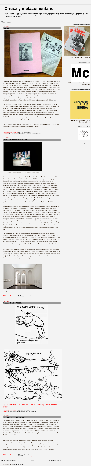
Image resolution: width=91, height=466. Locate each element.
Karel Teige (22, 133)
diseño (17, 133)
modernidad (28, 133)
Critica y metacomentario (29, 8)
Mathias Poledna (30, 297)
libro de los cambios (21, 456)
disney (9, 297)
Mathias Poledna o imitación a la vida (15, 140)
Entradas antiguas (55, 460)
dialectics (18, 411)
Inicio (32, 460)
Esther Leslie (15, 297)
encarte (54, 100)
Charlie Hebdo (12, 411)
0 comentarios (27, 132)
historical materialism (31, 411)
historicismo (22, 297)
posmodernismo (39, 297)
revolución (28, 456)
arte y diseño (11, 133)
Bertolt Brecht (11, 456)
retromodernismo (36, 133)
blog (8, 253)
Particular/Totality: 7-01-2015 (12, 303)
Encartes (6, 28)
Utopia (33, 456)
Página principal (6, 22)
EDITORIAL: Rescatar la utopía (13, 417)
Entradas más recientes (8, 460)
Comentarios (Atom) (17, 464)
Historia (23, 411)
